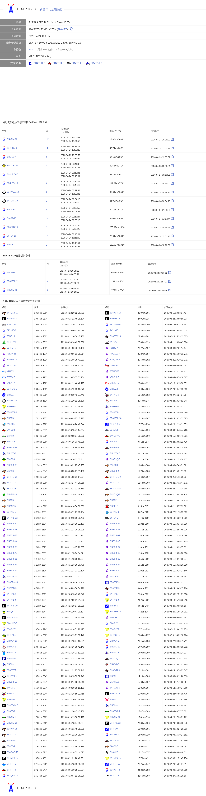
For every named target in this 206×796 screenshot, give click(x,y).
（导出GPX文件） (65, 49)
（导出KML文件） (45, 49)
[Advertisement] (101, 94)
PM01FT (62, 29)
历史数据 (56, 9)
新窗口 (44, 9)
